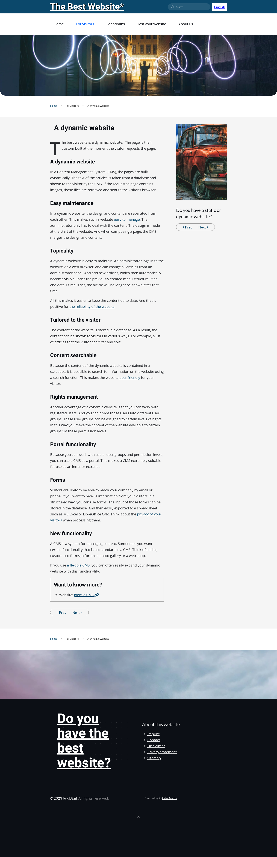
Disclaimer (156, 746)
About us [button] (185, 24)
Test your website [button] (151, 24)
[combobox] (189, 6)
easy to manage (127, 219)
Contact (153, 740)
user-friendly (129, 377)
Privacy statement (162, 752)
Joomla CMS (86, 594)
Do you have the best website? (84, 741)
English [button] (219, 7)
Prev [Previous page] (187, 227)
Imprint (153, 734)
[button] (138, 817)
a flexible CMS (78, 565)
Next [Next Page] (203, 227)
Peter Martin (169, 798)
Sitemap (154, 758)
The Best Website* (87, 6)
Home (59, 24)
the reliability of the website (91, 306)
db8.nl (72, 798)
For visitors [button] (85, 24)
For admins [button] (116, 24)
